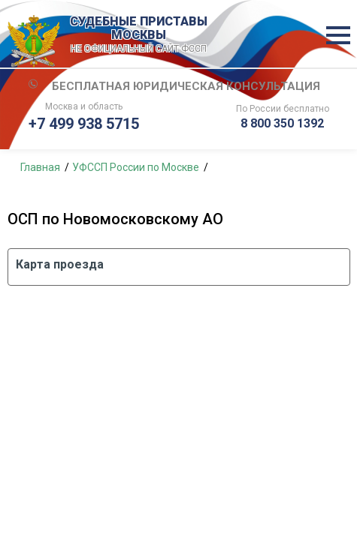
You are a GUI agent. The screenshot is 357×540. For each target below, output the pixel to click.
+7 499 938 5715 (84, 124)
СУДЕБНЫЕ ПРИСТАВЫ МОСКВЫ (139, 35)
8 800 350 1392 (282, 123)
